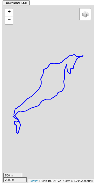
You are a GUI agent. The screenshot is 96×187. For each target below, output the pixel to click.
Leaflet (34, 180)
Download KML (16, 3)
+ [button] (9, 12)
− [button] (9, 20)
